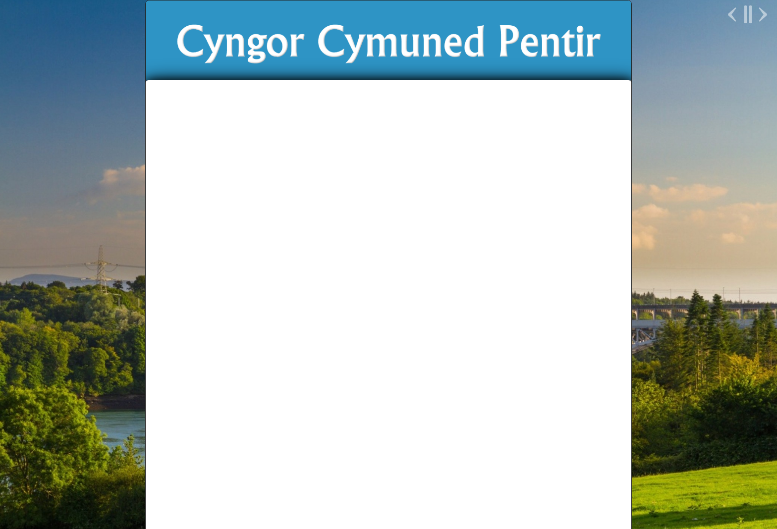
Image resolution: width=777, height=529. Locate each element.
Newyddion (281, 215)
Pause (747, 14)
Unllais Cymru (519, 477)
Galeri (183, 391)
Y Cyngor (338, 215)
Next (761, 14)
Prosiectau (442, 215)
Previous (733, 14)
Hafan (230, 215)
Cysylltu (496, 215)
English (544, 215)
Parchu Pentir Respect (455, 477)
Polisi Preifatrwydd (388, 501)
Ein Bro (389, 215)
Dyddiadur (194, 346)
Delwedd (493, 493)
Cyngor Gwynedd (329, 477)
